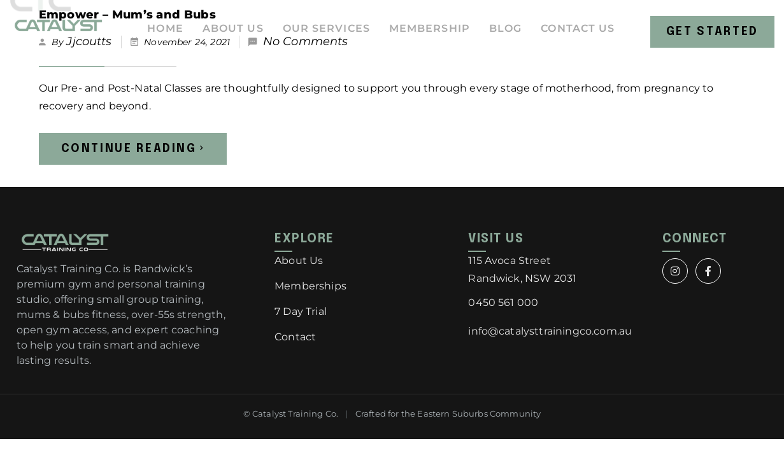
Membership (434, 35)
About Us (231, 35)
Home (161, 35)
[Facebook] (708, 271)
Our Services (327, 35)
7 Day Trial (300, 311)
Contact (295, 337)
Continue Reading (133, 149)
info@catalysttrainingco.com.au (550, 331)
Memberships (310, 286)
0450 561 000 (503, 302)
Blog (512, 35)
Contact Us (586, 35)
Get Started (715, 35)
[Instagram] (675, 271)
